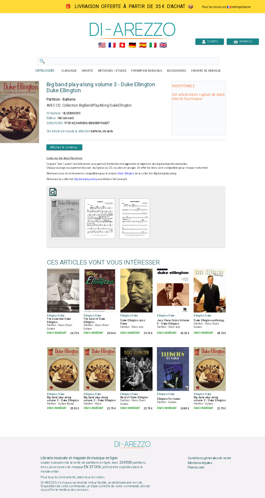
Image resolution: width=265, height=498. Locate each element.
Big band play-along (86, 179)
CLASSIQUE (69, 71)
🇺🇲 (102, 45)
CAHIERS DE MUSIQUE (206, 71)
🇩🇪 (132, 45)
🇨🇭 (122, 45)
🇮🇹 (153, 45)
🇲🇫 (112, 45)
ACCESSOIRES (176, 71)
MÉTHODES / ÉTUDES (112, 71)
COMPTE (210, 41)
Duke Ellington (126, 174)
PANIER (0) (243, 41)
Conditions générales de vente (209, 458)
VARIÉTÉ (87, 71)
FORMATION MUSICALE (146, 71)
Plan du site (196, 467)
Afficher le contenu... (64, 147)
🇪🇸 (143, 45)
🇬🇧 (163, 45)
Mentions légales (200, 462)
